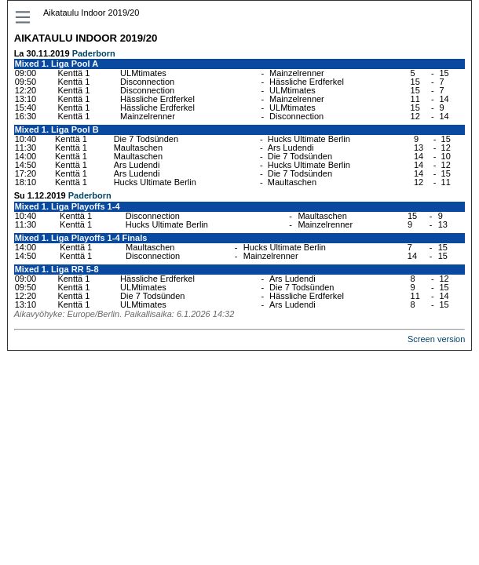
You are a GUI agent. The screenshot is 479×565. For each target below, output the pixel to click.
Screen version (436, 339)
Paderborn (93, 53)
